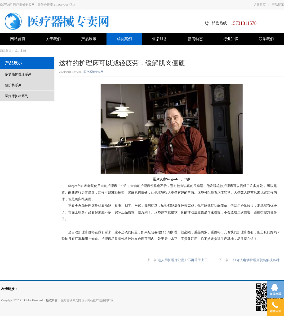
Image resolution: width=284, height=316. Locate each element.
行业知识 (230, 39)
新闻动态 (195, 39)
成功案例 (124, 39)
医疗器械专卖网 (93, 72)
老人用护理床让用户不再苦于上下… (184, 260)
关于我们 (53, 39)
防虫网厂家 (106, 300)
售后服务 (159, 39)
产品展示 (278, 4)
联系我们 (266, 39)
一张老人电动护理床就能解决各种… (256, 260)
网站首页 (17, 39)
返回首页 (259, 4)
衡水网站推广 (90, 300)
